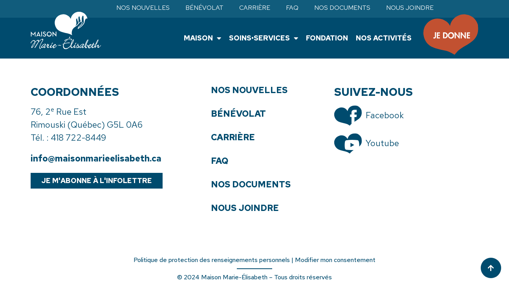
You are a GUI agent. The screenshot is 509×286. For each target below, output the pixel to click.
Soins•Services (263, 38)
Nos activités (384, 37)
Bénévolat (204, 8)
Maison (202, 38)
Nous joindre (410, 8)
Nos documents (342, 8)
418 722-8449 (78, 137)
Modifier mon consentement (335, 260)
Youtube (382, 143)
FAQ (292, 8)
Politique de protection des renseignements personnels (212, 260)
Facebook (385, 115)
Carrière (254, 8)
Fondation (327, 37)
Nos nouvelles (143, 8)
